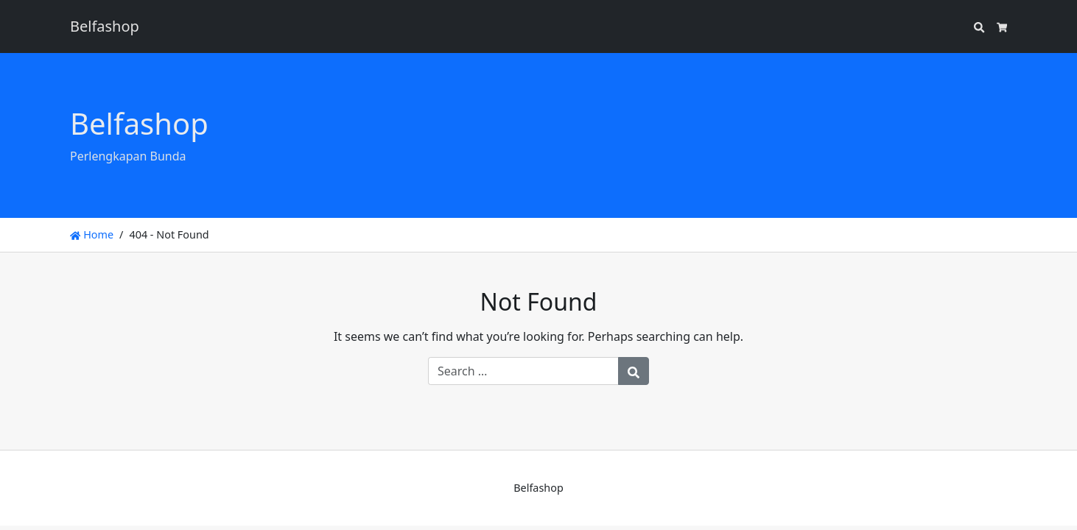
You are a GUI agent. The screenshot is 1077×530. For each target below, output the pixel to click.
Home (91, 234)
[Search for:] (523, 371)
